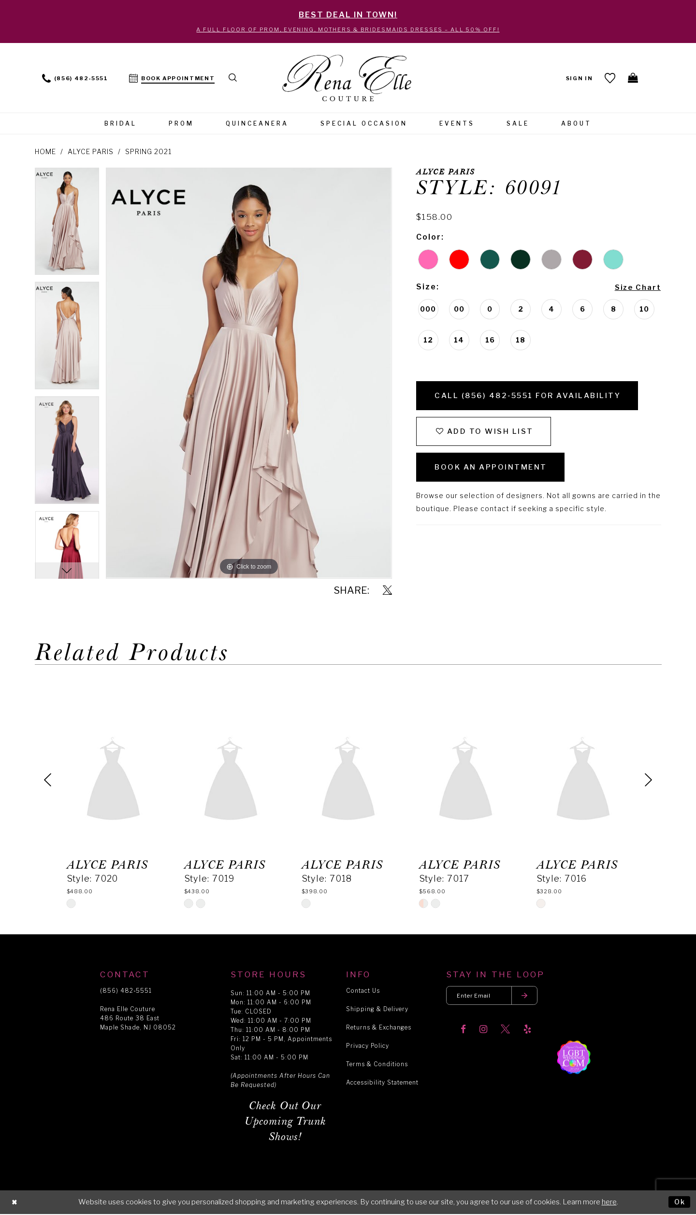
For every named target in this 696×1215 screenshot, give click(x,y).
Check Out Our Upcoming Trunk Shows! (285, 1122)
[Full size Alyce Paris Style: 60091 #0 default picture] (248, 374)
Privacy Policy (367, 1046)
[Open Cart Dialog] (633, 78)
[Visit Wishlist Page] (609, 78)
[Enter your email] (494, 997)
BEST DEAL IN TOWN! (348, 14)
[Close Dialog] (15, 1203)
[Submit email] (530, 997)
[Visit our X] (505, 1031)
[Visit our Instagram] (483, 1032)
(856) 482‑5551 (126, 991)
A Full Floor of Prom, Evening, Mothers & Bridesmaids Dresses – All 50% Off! (348, 30)
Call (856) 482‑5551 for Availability (534, 397)
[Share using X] (387, 591)
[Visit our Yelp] (527, 1032)
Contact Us (363, 991)
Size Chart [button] (636, 288)
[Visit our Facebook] (463, 1032)
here (609, 1203)
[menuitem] (75, 78)
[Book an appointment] (172, 78)
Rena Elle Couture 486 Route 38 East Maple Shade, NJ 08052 (138, 1019)
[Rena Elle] (348, 80)
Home (45, 152)
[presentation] (113, 781)
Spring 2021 (148, 152)
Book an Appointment (494, 473)
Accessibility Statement (382, 1083)
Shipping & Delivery (377, 1010)
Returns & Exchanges (378, 1028)
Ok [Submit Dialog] (679, 1202)
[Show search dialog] (234, 78)
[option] (67, 226)
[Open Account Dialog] (578, 78)
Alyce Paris (91, 152)
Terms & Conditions (377, 1065)
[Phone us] (75, 78)
